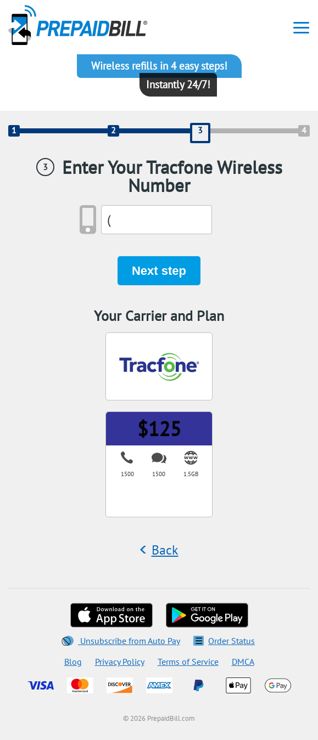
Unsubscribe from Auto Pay (121, 640)
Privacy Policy (119, 661)
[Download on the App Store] (111, 615)
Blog (73, 661)
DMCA (243, 661)
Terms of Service (188, 661)
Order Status (224, 640)
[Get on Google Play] (207, 615)
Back (165, 549)
